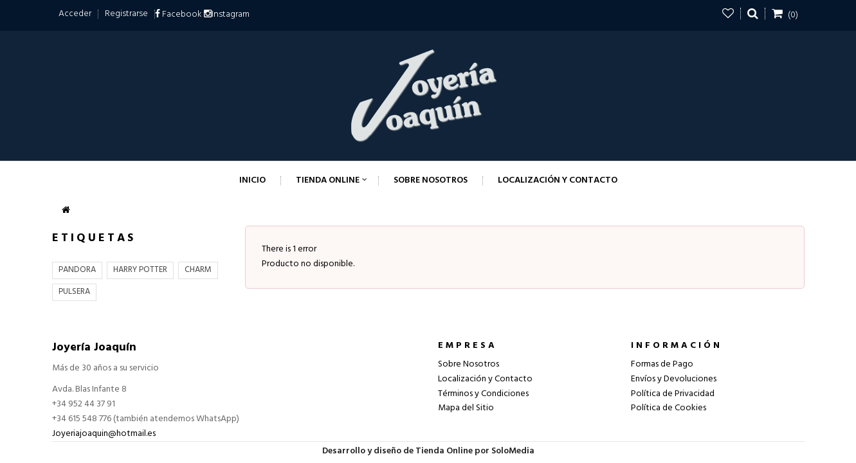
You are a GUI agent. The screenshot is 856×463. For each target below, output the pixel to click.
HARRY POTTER (140, 270)
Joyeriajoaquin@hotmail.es (104, 433)
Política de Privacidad (673, 393)
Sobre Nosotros (468, 364)
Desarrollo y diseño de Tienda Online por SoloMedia (428, 451)
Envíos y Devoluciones (673, 379)
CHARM (198, 270)
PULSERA (74, 291)
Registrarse (126, 13)
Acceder (75, 13)
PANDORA (77, 270)
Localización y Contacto (485, 379)
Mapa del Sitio (466, 408)
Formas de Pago (662, 364)
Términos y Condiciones (483, 393)
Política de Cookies (668, 408)
